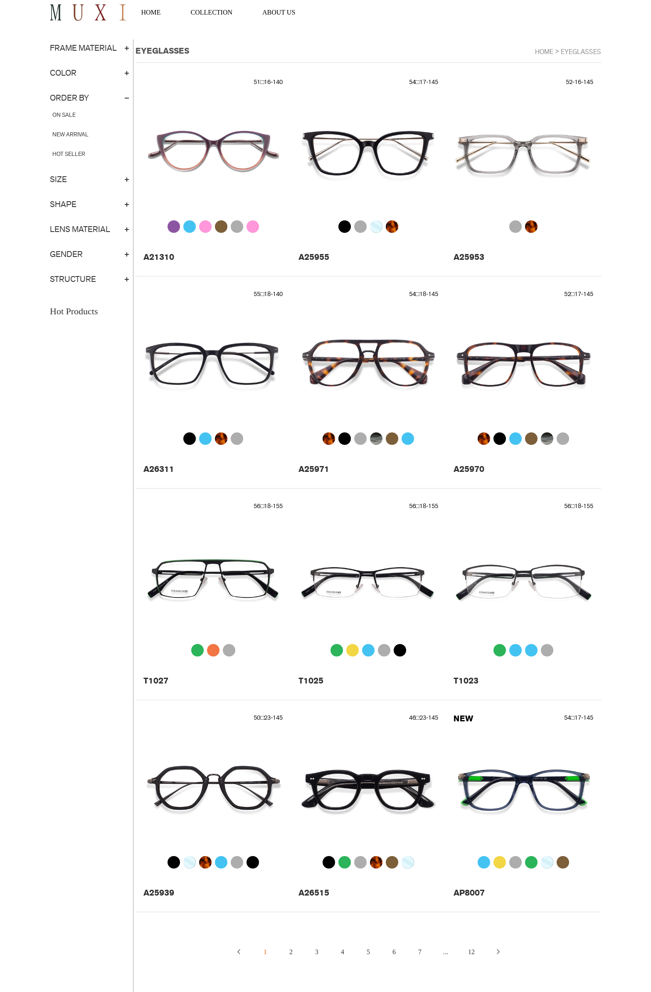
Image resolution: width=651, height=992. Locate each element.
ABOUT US (278, 12)
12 (471, 951)
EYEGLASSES (581, 51)
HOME (150, 12)
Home (544, 51)
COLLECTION (211, 12)
